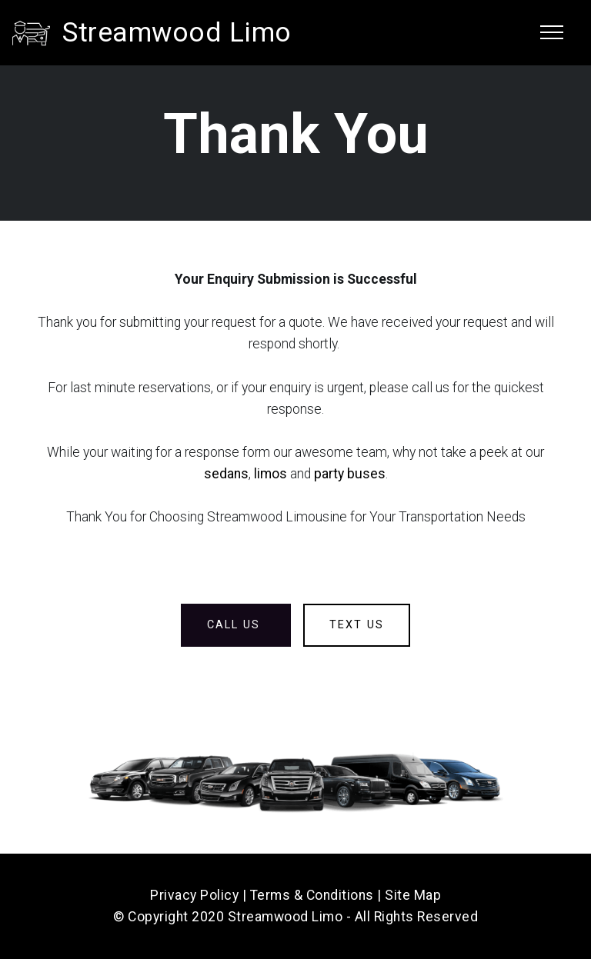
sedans (226, 473)
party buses (350, 473)
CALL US (236, 624)
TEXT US (356, 624)
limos (270, 473)
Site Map (413, 895)
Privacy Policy (194, 895)
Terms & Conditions (312, 895)
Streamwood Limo (177, 32)
